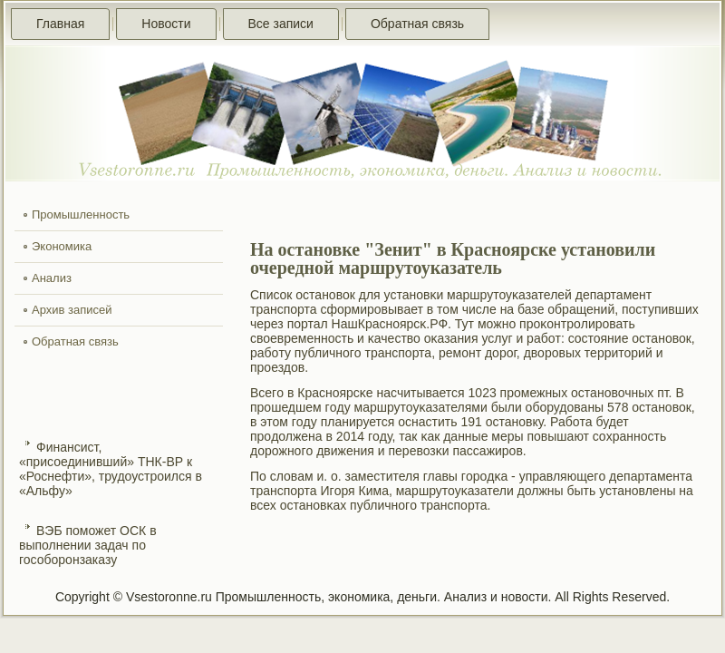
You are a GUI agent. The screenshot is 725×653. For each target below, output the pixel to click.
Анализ (52, 278)
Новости (165, 23)
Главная (60, 23)
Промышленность (81, 214)
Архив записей (72, 310)
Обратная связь (417, 23)
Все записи (281, 23)
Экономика (62, 246)
